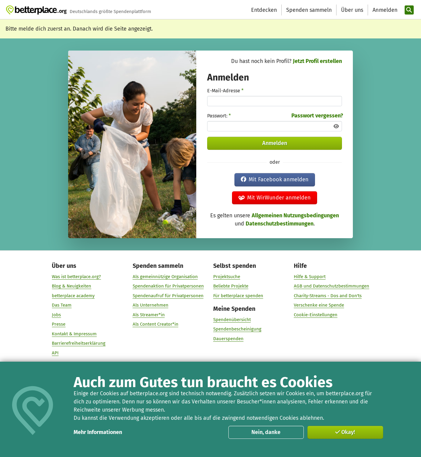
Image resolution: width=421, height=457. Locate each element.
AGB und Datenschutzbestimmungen (331, 286)
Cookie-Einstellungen (315, 314)
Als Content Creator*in (155, 324)
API (55, 353)
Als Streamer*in (148, 314)
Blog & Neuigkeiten (71, 286)
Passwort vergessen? (317, 115)
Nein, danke (265, 432)
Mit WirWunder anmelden (274, 197)
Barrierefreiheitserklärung (78, 343)
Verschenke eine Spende (319, 305)
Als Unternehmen (150, 305)
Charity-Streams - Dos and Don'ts (328, 295)
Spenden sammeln (309, 10)
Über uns (352, 10)
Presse (58, 324)
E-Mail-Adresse (225, 91)
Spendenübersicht (232, 319)
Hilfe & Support (310, 276)
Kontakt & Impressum (74, 334)
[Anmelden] (384, 10)
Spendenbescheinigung (237, 329)
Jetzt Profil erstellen (317, 61)
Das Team (61, 305)
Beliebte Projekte (230, 286)
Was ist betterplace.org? (76, 276)
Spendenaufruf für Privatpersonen (167, 295)
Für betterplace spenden (238, 295)
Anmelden (274, 143)
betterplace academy (73, 295)
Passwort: (219, 116)
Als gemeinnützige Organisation (164, 276)
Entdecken (264, 10)
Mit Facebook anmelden (275, 179)
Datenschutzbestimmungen (279, 223)
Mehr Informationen (98, 432)
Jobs (56, 314)
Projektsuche (226, 276)
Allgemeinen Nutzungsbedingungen (295, 215)
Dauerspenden (228, 338)
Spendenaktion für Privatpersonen (168, 286)
